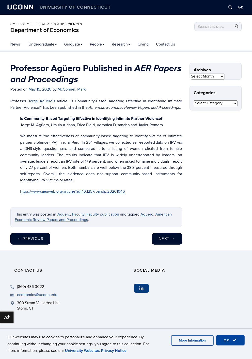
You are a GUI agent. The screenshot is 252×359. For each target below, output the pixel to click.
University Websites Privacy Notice (95, 350)
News (15, 44)
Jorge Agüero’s (41, 101)
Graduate (73, 44)
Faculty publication (102, 214)
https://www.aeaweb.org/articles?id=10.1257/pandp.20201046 (72, 191)
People (97, 44)
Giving (143, 44)
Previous (30, 238)
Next (167, 238)
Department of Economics (44, 30)
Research (121, 44)
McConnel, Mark (72, 89)
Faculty (78, 214)
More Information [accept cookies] (192, 340)
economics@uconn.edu (37, 294)
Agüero (63, 214)
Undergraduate (43, 44)
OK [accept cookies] (230, 340)
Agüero (147, 214)
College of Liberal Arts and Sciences (46, 24)
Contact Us (165, 44)
